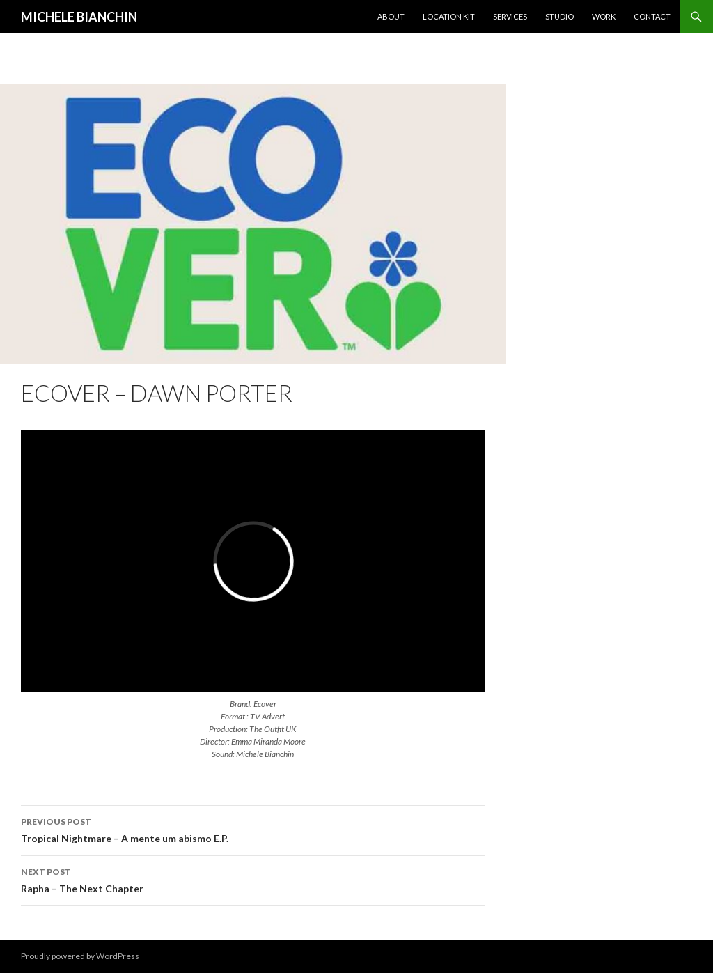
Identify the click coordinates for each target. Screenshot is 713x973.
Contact (652, 16)
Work (604, 16)
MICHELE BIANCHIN (79, 16)
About (391, 16)
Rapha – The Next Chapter (253, 879)
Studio (559, 16)
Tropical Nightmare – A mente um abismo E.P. (253, 829)
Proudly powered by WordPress (80, 956)
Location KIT (449, 16)
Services (510, 16)
